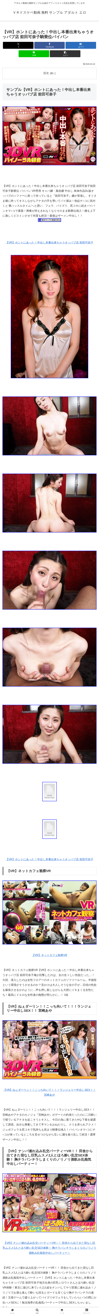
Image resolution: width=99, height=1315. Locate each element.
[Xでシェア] (18, 45)
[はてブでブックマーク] (80, 45)
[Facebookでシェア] (49, 45)
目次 (46, 73)
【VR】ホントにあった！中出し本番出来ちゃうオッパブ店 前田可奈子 (49, 242)
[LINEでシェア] (34, 53)
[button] (65, 53)
